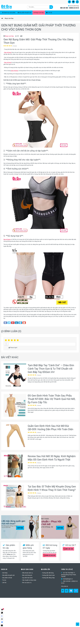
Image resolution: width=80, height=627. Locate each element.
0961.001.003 (68, 549)
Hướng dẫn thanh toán (48, 575)
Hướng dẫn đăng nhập (48, 577)
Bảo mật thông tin (27, 575)
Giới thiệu (5, 573)
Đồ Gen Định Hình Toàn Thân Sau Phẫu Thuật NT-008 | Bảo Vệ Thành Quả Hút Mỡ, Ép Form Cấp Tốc (51, 399)
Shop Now (20, 528)
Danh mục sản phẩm (8, 12)
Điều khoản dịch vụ (27, 573)
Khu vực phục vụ (26, 582)
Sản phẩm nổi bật (7, 577)
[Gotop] (77, 624)
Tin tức (4, 580)
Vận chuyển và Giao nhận (29, 580)
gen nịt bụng (14, 70)
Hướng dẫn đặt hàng (48, 573)
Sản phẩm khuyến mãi (24, 12)
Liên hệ (49, 12)
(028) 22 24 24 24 (49, 555)
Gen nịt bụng (7, 52)
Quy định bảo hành (27, 577)
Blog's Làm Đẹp (39, 12)
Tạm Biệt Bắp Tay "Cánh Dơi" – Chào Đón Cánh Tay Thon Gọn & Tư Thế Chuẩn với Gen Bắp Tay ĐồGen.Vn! (51, 368)
